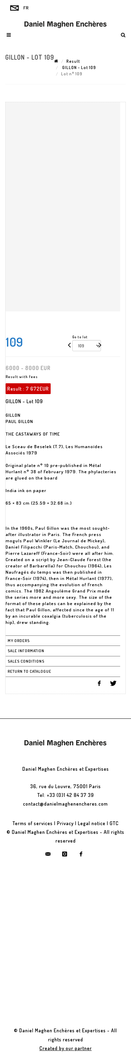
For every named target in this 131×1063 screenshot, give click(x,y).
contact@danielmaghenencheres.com (65, 804)
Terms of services (33, 823)
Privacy (65, 823)
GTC (114, 823)
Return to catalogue (29, 671)
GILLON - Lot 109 (78, 67)
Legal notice (91, 823)
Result (73, 61)
